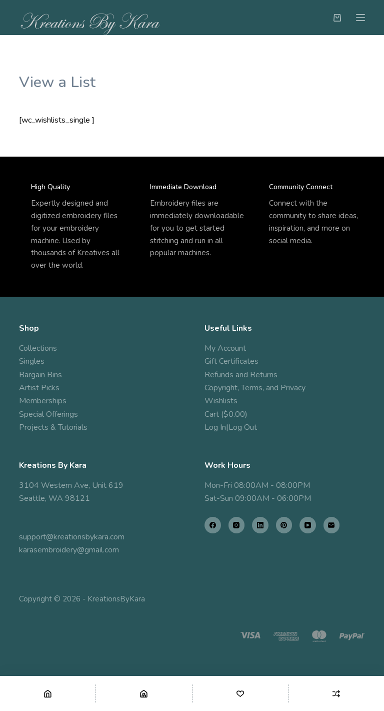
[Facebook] (212, 525)
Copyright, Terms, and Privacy (255, 387)
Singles (31, 361)
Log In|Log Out (230, 427)
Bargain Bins (40, 374)
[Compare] (336, 693)
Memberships (42, 400)
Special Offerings (48, 414)
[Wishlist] (240, 693)
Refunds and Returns (241, 374)
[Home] (48, 693)
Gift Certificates (231, 361)
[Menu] (360, 17)
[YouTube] (308, 525)
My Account (225, 348)
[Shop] (144, 693)
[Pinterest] (284, 525)
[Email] (332, 525)
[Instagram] (236, 525)
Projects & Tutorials (53, 427)
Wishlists (221, 400)
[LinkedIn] (260, 525)
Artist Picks (39, 387)
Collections (38, 348)
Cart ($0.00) (226, 414)
